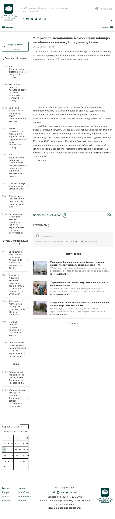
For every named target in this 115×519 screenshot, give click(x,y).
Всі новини (73, 323)
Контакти (22, 500)
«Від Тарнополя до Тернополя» (64, 507)
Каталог (6, 500)
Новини (22, 488)
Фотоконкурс (25, 496)
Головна (6, 488)
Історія (6, 492)
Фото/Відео (24, 492)
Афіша (6, 496)
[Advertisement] (73, 84)
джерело (42, 160)
